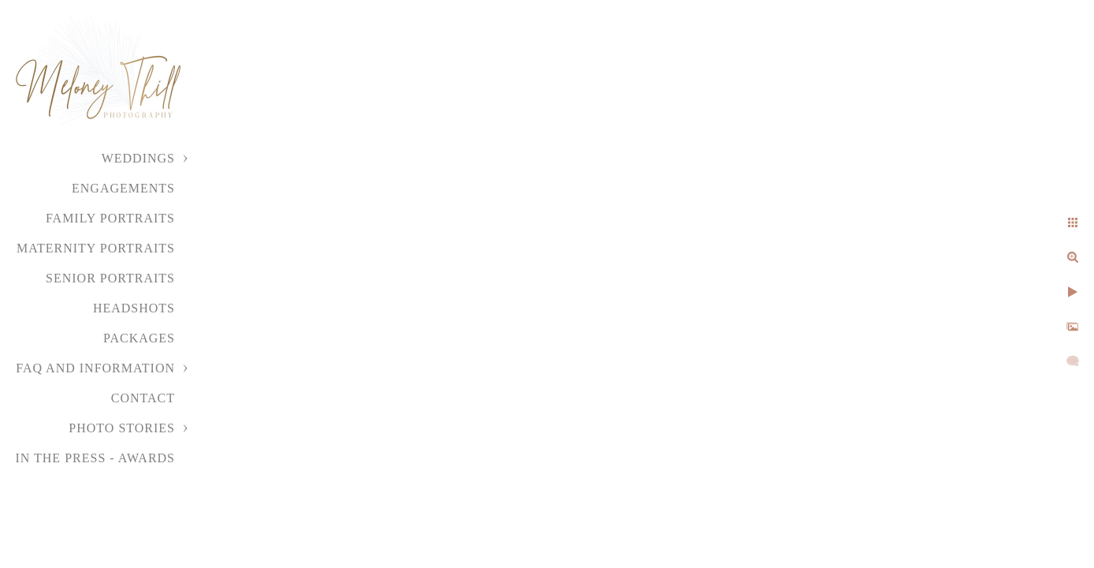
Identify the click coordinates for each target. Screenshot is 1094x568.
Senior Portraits (110, 278)
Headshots (134, 308)
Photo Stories (122, 428)
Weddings (138, 158)
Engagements (123, 188)
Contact (143, 398)
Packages (139, 338)
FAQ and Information (95, 368)
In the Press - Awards (95, 458)
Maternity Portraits (96, 248)
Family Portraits (110, 218)
